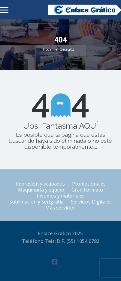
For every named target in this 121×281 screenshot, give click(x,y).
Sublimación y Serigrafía (36, 201)
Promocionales (89, 183)
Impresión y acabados (40, 183)
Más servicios (60, 207)
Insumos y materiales (61, 195)
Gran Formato (87, 189)
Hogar (48, 49)
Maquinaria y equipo (41, 189)
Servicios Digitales (91, 201)
